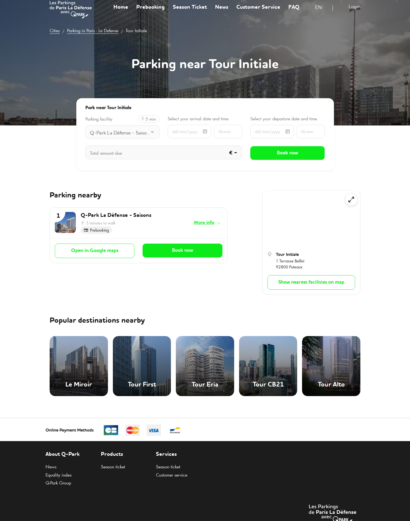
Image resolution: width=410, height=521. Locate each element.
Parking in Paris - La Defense (92, 31)
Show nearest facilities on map (311, 282)
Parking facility (98, 119)
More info (204, 222)
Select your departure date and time (283, 119)
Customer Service (258, 12)
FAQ (293, 12)
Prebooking (150, 12)
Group (58, 483)
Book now (182, 250)
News (221, 12)
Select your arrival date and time (198, 119)
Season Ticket (190, 12)
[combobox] (321, 13)
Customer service (171, 475)
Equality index (59, 475)
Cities (55, 31)
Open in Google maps (94, 250)
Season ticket (113, 467)
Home (120, 12)
